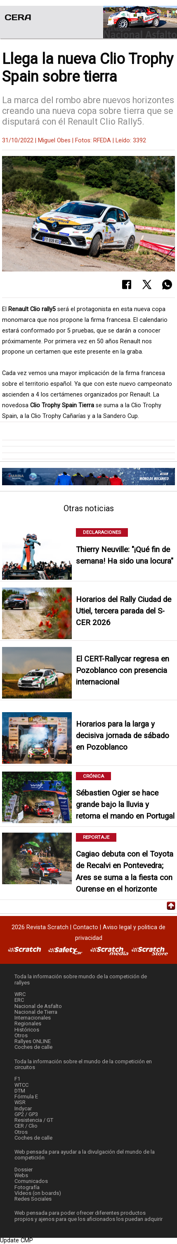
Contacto (85, 927)
